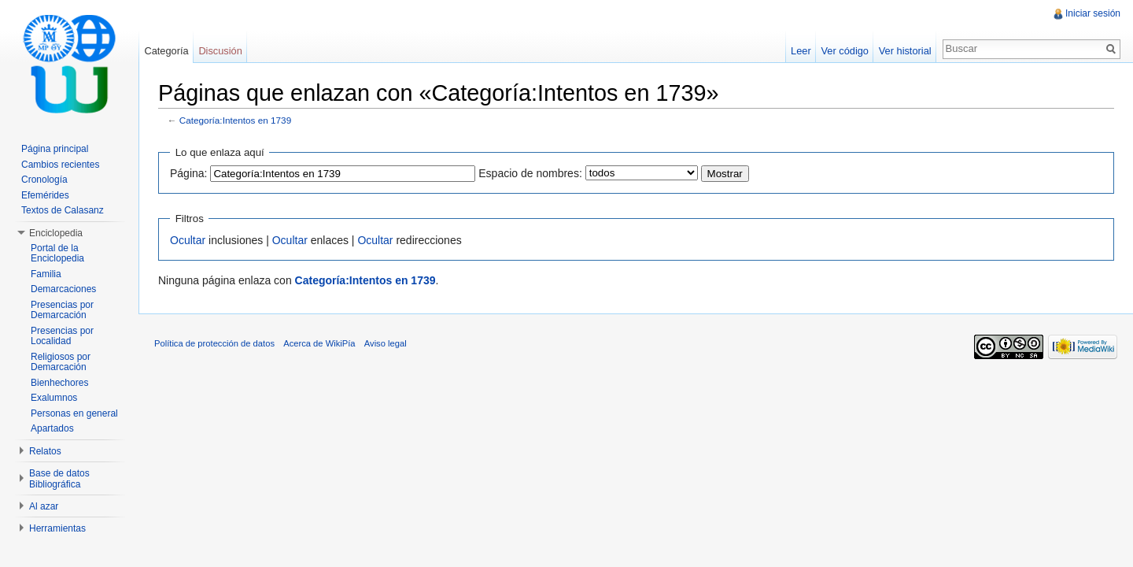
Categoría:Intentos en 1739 (235, 120)
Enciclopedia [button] (56, 233)
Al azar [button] (43, 506)
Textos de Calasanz (62, 210)
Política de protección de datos (214, 343)
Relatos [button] (45, 451)
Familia (46, 274)
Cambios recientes (60, 164)
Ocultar (187, 240)
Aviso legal (385, 343)
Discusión (220, 51)
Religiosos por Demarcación (60, 362)
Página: (188, 173)
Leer (801, 51)
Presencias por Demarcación (62, 310)
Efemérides (45, 195)
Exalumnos (54, 397)
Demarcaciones (63, 289)
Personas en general (74, 413)
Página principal (54, 148)
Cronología (44, 179)
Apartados (52, 428)
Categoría (166, 51)
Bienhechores (59, 382)
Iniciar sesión (1092, 13)
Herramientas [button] (57, 528)
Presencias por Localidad (62, 336)
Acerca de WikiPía (319, 343)
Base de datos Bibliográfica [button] (59, 479)
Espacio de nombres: (530, 173)
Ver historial (905, 51)
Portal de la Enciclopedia (57, 254)
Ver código (844, 51)
